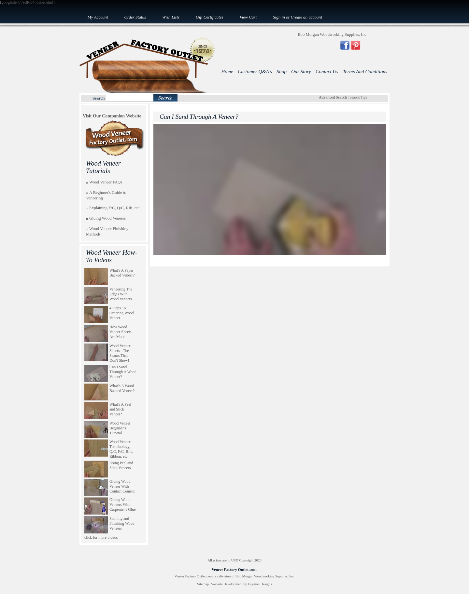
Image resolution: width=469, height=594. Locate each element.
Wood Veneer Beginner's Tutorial (119, 428)
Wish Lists (170, 17)
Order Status (135, 17)
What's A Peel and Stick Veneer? (120, 409)
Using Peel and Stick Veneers (121, 465)
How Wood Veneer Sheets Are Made (120, 332)
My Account (98, 17)
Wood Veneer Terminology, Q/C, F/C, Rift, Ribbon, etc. (121, 449)
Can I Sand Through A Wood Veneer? (122, 372)
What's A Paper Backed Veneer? (122, 272)
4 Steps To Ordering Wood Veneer (121, 313)
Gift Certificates (209, 17)
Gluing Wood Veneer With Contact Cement (122, 486)
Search (98, 98)
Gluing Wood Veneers (107, 218)
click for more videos (101, 537)
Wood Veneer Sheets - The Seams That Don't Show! (119, 353)
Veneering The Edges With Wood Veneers (120, 294)
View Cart (248, 17)
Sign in (279, 17)
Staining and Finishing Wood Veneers (122, 523)
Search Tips (358, 97)
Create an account (306, 17)
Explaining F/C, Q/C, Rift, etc (114, 208)
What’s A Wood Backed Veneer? (122, 388)
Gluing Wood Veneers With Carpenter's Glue (122, 504)
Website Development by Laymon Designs (241, 584)
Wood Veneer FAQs (105, 182)
